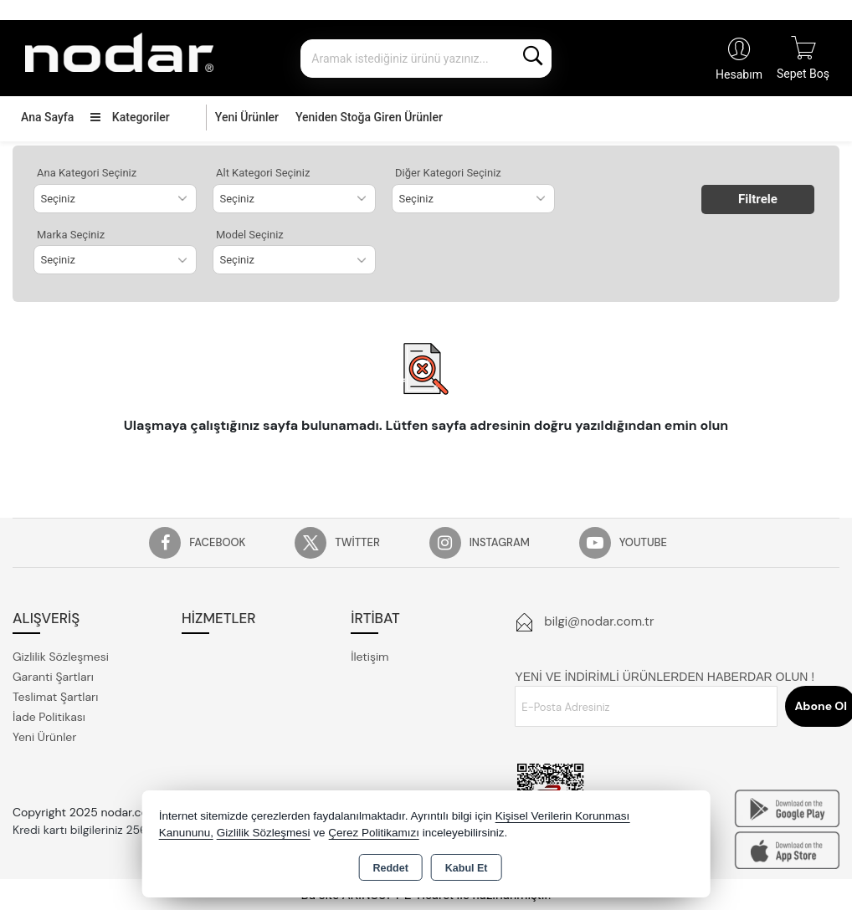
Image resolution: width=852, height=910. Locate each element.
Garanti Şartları (53, 676)
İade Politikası (49, 716)
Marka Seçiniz (71, 234)
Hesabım (739, 74)
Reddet (390, 868)
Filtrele (758, 199)
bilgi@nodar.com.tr (599, 621)
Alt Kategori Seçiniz (263, 172)
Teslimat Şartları (55, 696)
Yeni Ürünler (44, 736)
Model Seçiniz (250, 234)
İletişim (369, 656)
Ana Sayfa (47, 117)
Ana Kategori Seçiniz (86, 172)
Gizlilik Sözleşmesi (61, 656)
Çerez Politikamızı (373, 832)
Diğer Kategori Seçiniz (448, 172)
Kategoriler (129, 117)
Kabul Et (466, 868)
